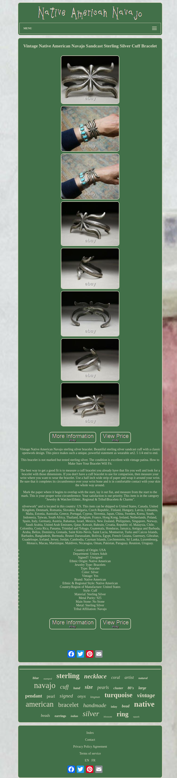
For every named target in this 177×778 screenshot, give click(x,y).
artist (129, 677)
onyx (81, 696)
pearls (103, 687)
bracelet (68, 704)
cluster (118, 688)
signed (66, 696)
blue (36, 678)
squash (136, 716)
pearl (51, 696)
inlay (114, 706)
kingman (95, 697)
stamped (47, 678)
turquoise (119, 695)
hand (76, 688)
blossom (108, 716)
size (89, 687)
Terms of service (90, 753)
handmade (94, 705)
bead (126, 706)
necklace (95, 676)
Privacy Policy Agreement (90, 746)
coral (115, 677)
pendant (33, 696)
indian (74, 716)
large (142, 688)
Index (90, 733)
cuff (64, 687)
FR (93, 760)
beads (45, 715)
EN (87, 760)
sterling (68, 676)
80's (131, 688)
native (144, 704)
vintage (146, 695)
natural (143, 678)
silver (91, 713)
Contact (90, 739)
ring (123, 714)
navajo (44, 685)
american (40, 704)
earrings (60, 716)
